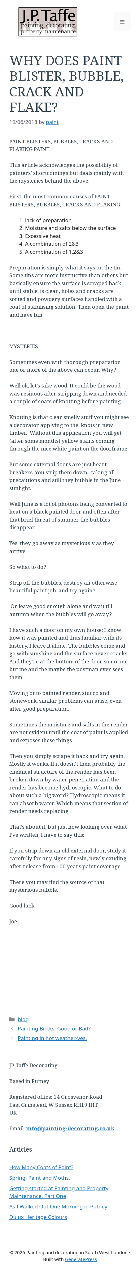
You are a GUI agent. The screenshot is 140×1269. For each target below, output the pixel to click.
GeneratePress (81, 1259)
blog (23, 1019)
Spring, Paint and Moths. (39, 1177)
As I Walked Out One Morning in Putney (58, 1206)
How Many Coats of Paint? (41, 1167)
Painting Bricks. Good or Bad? (54, 1028)
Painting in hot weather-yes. (52, 1038)
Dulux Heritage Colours (38, 1216)
